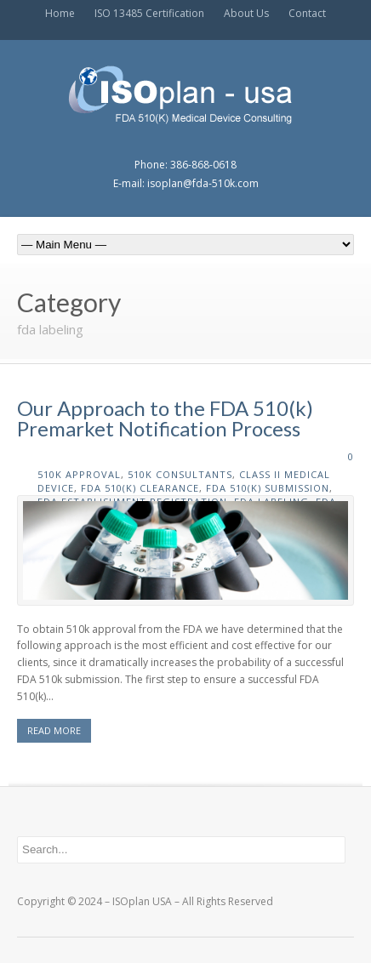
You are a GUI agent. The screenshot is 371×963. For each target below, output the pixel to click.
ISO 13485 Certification (149, 13)
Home (60, 13)
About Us (246, 13)
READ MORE (54, 730)
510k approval (79, 474)
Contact (307, 13)
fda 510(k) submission (267, 488)
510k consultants (180, 474)
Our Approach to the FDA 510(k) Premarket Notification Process (165, 418)
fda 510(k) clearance (140, 488)
